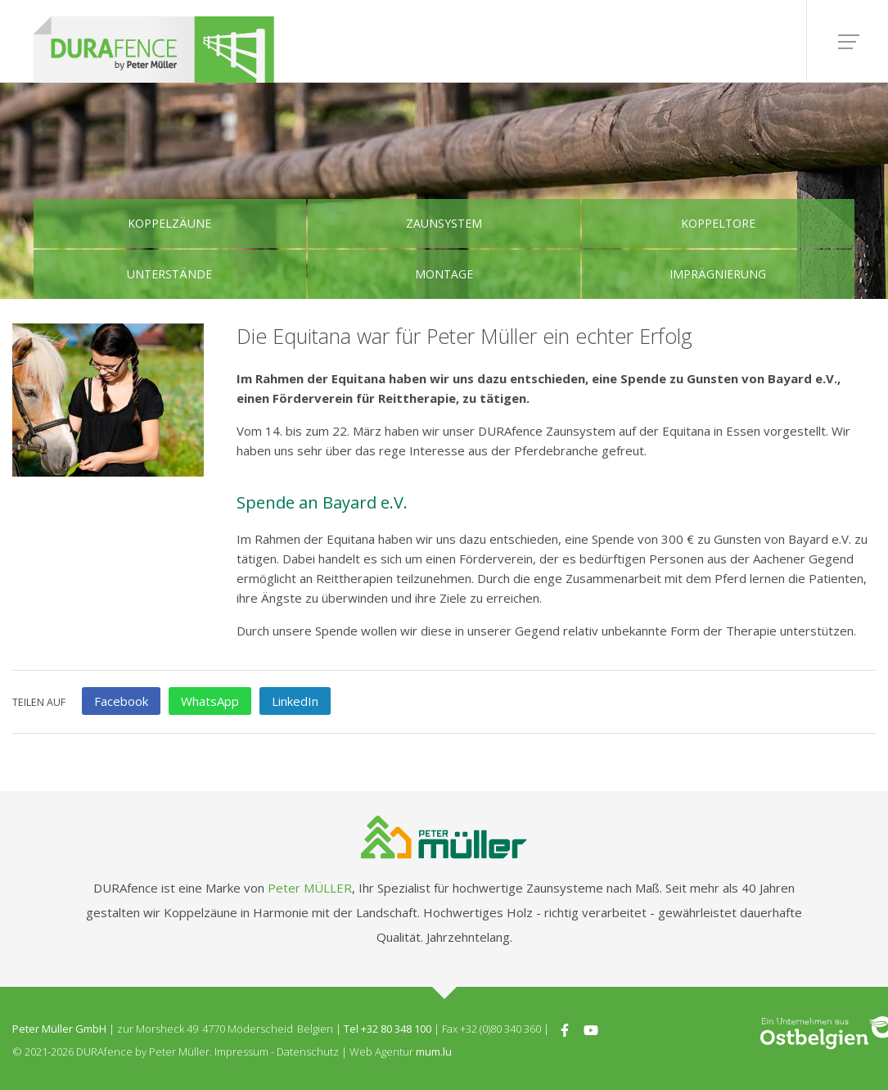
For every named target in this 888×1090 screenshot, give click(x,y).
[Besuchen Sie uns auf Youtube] (591, 1028)
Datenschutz (308, 1051)
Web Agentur (381, 1051)
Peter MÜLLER (310, 888)
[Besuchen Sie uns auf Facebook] (565, 1028)
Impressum (241, 1051)
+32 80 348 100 (396, 1028)
